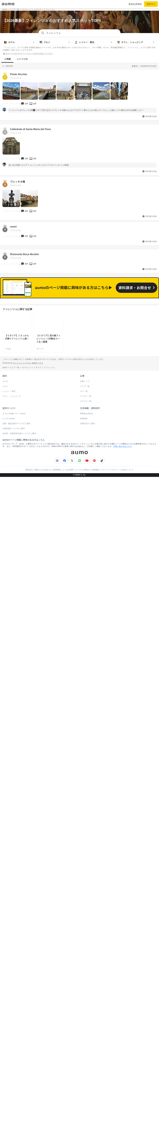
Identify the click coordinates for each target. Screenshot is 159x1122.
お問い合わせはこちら (122, 692)
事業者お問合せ (86, 659)
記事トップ (84, 627)
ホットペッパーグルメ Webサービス (28, 609)
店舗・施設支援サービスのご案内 (16, 669)
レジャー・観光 (9, 637)
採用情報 (57, 715)
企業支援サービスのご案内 (13, 674)
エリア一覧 (84, 632)
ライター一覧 (85, 642)
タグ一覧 (84, 637)
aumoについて (127, 715)
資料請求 (84, 664)
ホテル (5, 627)
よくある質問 (67, 715)
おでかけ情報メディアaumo (14, 659)
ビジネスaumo (8, 664)
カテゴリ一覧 (85, 647)
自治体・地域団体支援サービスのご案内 (19, 679)
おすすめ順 (22, 59)
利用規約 (95, 715)
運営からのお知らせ (43, 715)
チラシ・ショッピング (11, 642)
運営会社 (29, 715)
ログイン (151, 4)
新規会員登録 (135, 4)
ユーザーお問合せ (82, 715)
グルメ (5, 632)
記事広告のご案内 (87, 669)
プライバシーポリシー (110, 715)
